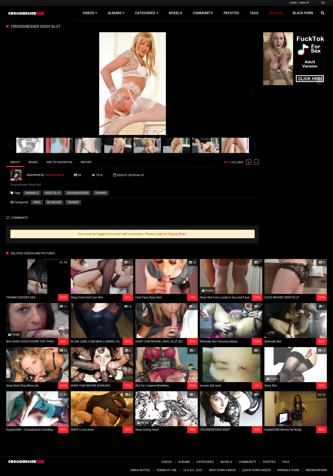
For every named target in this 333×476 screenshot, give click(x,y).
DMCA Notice (140, 470)
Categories (205, 461)
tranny (100, 193)
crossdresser (78, 193)
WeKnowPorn (316, 470)
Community (247, 461)
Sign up (304, 2)
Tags (285, 461)
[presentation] (10, 145)
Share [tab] (33, 162)
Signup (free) (177, 234)
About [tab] (15, 162)
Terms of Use (166, 470)
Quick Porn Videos (256, 470)
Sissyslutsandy (55, 174)
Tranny (73, 202)
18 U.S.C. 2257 (193, 470)
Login (293, 2)
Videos (166, 461)
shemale (32, 193)
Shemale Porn (288, 470)
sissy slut (52, 193)
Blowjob (54, 202)
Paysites (269, 461)
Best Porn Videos (222, 470)
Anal (37, 202)
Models (226, 461)
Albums (184, 461)
